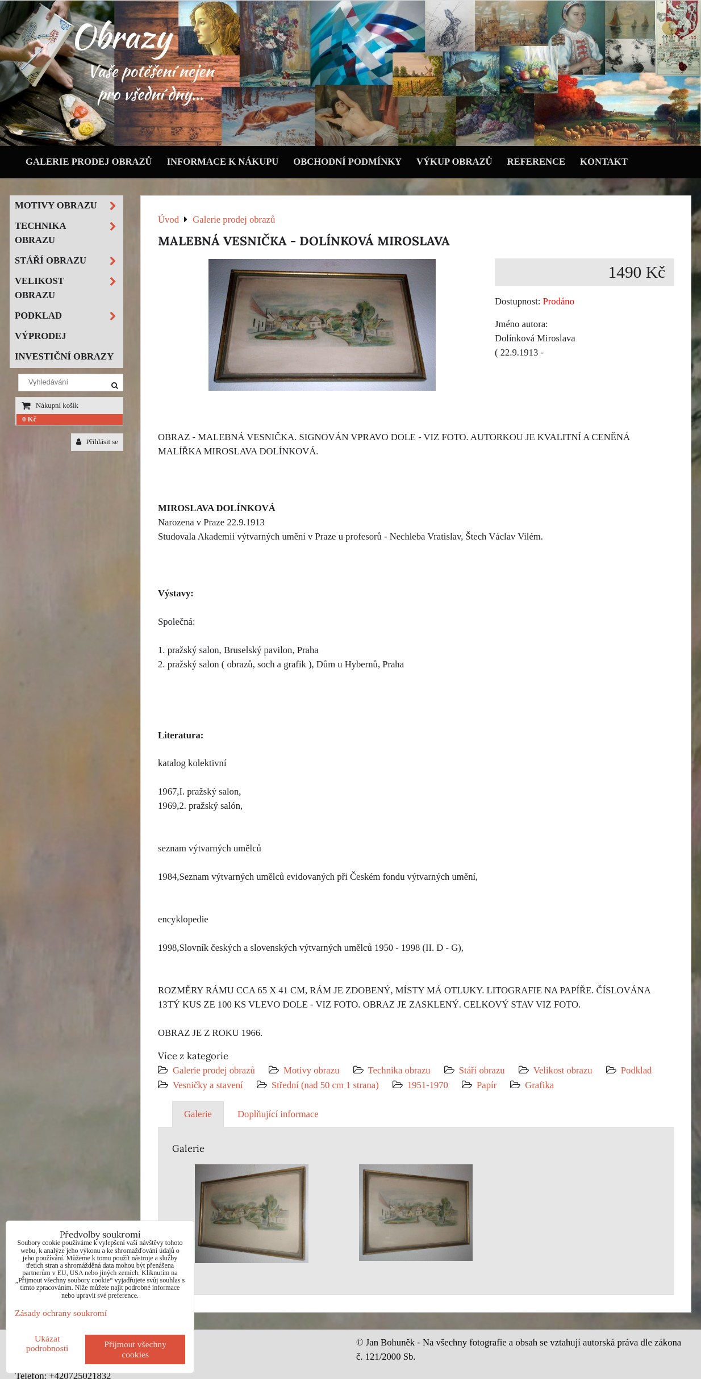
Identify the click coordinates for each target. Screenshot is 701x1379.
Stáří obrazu (482, 1070)
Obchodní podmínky (347, 161)
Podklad (636, 1070)
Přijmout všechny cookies (135, 1349)
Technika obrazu (399, 1070)
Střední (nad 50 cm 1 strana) (325, 1085)
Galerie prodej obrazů (89, 161)
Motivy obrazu (311, 1070)
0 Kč (29, 419)
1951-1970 (427, 1085)
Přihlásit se (97, 442)
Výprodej (40, 336)
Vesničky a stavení (209, 1085)
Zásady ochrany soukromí (61, 1313)
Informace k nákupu (223, 161)
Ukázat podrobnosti (47, 1343)
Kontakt (604, 161)
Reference (536, 161)
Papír (486, 1085)
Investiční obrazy (64, 356)
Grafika (539, 1085)
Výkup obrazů (454, 161)
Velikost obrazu (562, 1070)
